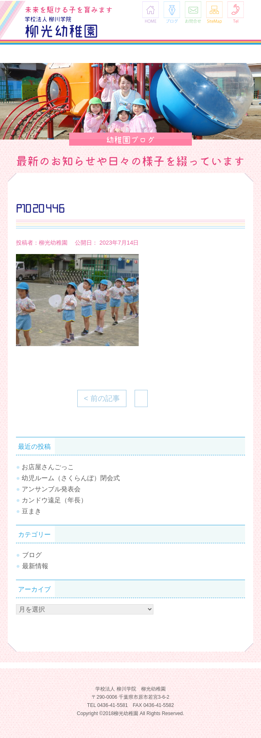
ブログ (172, 12)
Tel (235, 12)
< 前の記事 (102, 398)
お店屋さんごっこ (48, 467)
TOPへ (242, 707)
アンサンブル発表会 (51, 489)
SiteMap (214, 12)
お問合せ (193, 12)
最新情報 (35, 565)
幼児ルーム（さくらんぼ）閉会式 (71, 478)
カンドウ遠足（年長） (54, 500)
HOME (150, 12)
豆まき (31, 511)
